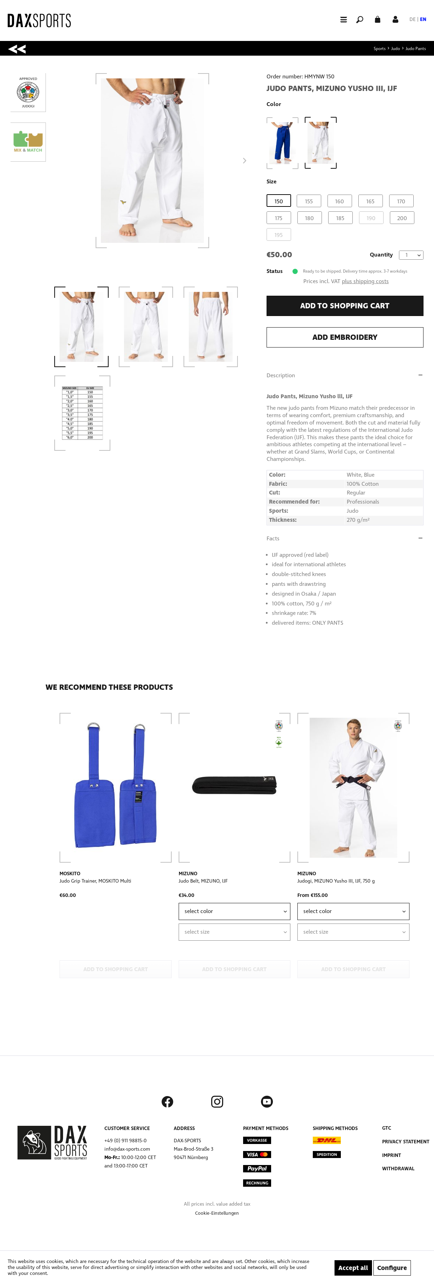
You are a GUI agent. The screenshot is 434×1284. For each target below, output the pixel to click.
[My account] (395, 18)
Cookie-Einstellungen (217, 1213)
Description (281, 375)
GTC (386, 1128)
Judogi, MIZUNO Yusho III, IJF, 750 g (336, 881)
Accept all (353, 1268)
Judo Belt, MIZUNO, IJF (203, 881)
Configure (392, 1268)
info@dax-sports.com (127, 1149)
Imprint (391, 1155)
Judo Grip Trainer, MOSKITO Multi (95, 881)
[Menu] (340, 19)
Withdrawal (398, 1169)
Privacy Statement (405, 1142)
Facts (273, 538)
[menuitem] (340, 19)
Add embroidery (345, 337)
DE (412, 19)
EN (423, 19)
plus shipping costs (365, 281)
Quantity (381, 254)
